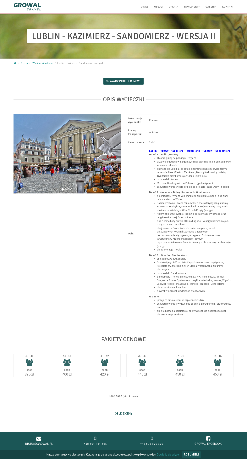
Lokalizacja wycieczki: (135, 120)
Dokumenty (192, 6)
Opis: (131, 233)
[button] (22, 153)
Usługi (158, 6)
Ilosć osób (115, 396)
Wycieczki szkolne (42, 63)
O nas (144, 6)
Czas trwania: (136, 142)
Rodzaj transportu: (135, 132)
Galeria (211, 6)
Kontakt (227, 6)
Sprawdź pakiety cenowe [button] (123, 81)
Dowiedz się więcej (168, 454)
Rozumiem (191, 454)
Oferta (173, 6)
